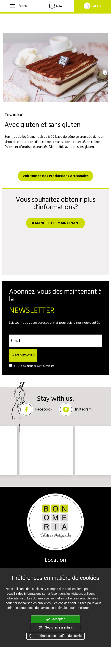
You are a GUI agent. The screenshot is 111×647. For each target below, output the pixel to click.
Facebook (35, 409)
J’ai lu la (33, 366)
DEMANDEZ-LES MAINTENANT (55, 223)
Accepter (55, 619)
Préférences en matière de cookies (55, 636)
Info (55, 6)
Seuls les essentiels (55, 628)
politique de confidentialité (38, 366)
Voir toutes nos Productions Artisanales (55, 176)
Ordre (92, 5)
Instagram (75, 409)
